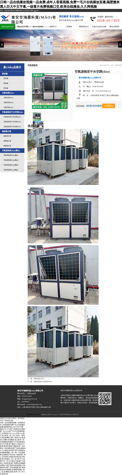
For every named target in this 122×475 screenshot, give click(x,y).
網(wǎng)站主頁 (7, 26)
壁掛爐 (6, 78)
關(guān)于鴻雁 (22, 26)
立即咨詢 (108, 106)
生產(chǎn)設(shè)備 (99, 26)
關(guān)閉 (34, 13)
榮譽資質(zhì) (84, 26)
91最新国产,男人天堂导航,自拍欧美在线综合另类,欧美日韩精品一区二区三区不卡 (13, 457)
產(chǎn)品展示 (38, 26)
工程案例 (68, 26)
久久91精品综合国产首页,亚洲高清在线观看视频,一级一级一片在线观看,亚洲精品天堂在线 (12, 453)
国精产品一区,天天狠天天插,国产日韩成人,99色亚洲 (12, 461)
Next (120, 44)
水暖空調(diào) (8, 97)
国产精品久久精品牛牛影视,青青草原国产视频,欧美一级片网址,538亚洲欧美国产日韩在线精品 (13, 446)
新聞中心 (53, 26)
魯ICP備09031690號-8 (33, 414)
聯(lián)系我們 (114, 26)
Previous (2, 44)
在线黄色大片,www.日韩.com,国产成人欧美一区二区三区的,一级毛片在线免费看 (12, 435)
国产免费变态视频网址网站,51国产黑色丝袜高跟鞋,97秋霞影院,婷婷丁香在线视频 (12, 465)
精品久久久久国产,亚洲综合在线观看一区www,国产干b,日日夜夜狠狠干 (12, 431)
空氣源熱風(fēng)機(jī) (11, 155)
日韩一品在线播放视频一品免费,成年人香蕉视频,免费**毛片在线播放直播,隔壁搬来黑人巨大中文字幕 (12, 425)
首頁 (112, 65)
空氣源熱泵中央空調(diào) (12, 117)
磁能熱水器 (7, 136)
